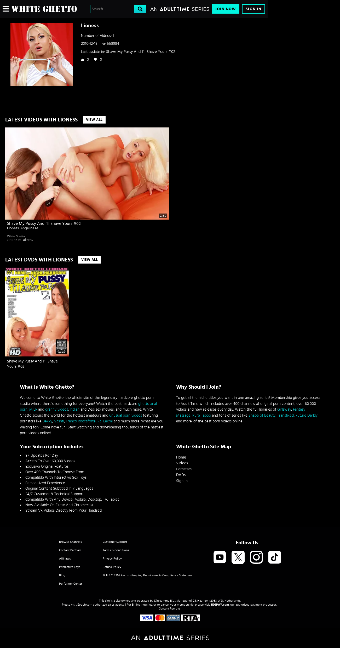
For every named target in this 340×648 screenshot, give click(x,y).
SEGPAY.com (220, 604)
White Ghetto (16, 236)
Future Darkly (307, 415)
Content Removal (170, 608)
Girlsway (284, 409)
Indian (74, 409)
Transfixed (285, 415)
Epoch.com (84, 604)
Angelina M (29, 228)
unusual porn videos (125, 415)
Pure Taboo (201, 415)
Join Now (225, 9)
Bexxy (47, 421)
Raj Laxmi (105, 421)
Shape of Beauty (262, 415)
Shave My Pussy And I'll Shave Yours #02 (140, 52)
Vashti (59, 421)
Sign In (253, 9)
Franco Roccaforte (81, 421)
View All (94, 120)
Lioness (13, 228)
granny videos (56, 409)
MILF (33, 409)
